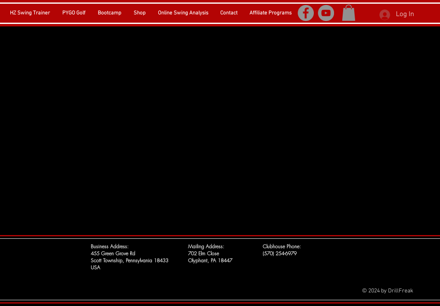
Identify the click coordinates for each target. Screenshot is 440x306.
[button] (348, 13)
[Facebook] (306, 13)
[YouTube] (326, 13)
